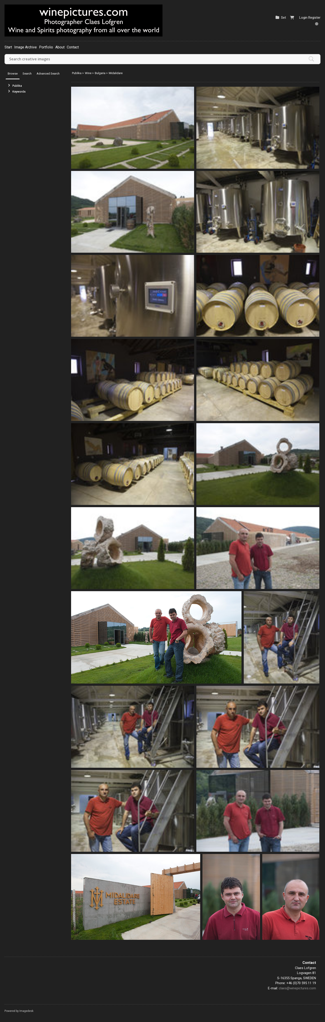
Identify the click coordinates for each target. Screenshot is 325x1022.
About (60, 47)
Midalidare (116, 73)
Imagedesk (26, 1011)
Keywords (19, 91)
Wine (88, 73)
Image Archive (25, 47)
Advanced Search (48, 73)
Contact (73, 47)
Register (314, 18)
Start (8, 47)
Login (303, 18)
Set (283, 18)
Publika (17, 85)
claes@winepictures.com (297, 988)
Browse (13, 73)
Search (27, 73)
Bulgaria (100, 73)
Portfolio (46, 47)
